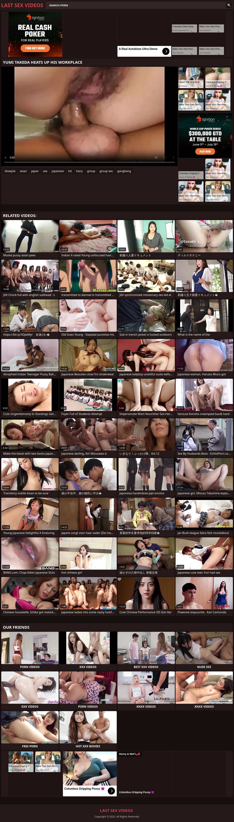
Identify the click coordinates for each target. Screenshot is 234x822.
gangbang (124, 171)
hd (70, 171)
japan (35, 171)
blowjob (10, 171)
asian (23, 171)
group (91, 171)
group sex (106, 171)
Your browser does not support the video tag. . (89, 116)
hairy (79, 171)
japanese (58, 171)
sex (45, 171)
